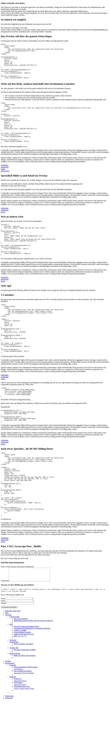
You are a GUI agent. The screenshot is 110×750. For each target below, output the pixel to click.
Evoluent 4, (20, 729)
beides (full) (5, 185)
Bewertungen (9, 713)
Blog (6, 662)
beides (3, 184)
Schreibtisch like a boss (24, 737)
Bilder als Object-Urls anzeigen (24, 705)
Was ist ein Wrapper (21, 668)
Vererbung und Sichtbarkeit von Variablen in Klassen (32, 678)
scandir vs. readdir (20, 680)
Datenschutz (9, 745)
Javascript (12, 689)
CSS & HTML (14, 666)
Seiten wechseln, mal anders (23, 693)
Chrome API (13, 697)
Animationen (13, 691)
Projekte (8, 711)
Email (3, 650)
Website (3, 652)
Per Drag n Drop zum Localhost (25, 699)
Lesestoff (12, 714)
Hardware (12, 726)
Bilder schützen (14, 703)
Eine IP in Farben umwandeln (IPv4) (26, 676)
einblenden (4, 180)
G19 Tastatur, (20, 733)
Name (3, 648)
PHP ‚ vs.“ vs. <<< (20, 685)
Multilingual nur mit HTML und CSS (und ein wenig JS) (33, 670)
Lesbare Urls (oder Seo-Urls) (24, 683)
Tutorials (8, 664)
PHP (11, 674)
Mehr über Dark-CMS (12, 660)
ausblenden (5, 182)
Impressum (9, 747)
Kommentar (5, 630)
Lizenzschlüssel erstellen (22, 682)
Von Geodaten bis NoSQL (24, 721)
